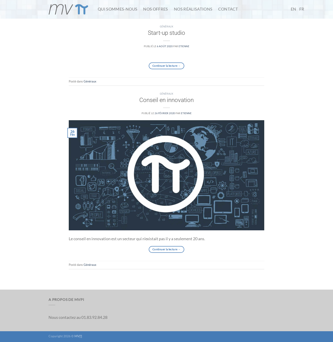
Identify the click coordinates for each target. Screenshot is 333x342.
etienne (184, 46)
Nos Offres (155, 9)
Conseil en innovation (166, 100)
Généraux (166, 26)
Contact (228, 9)
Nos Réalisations (193, 9)
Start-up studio (166, 32)
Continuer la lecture (166, 66)
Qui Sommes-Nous (117, 9)
